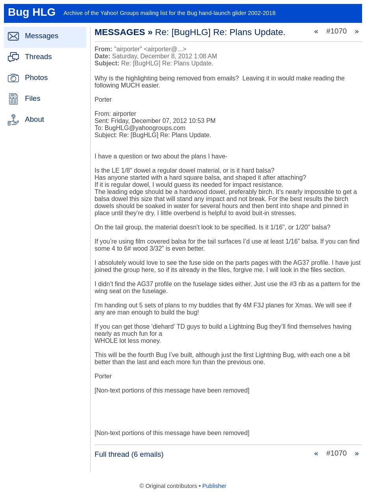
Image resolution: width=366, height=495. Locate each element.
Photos (36, 77)
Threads (38, 56)
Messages (41, 36)
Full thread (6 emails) (129, 454)
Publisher (215, 486)
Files (32, 98)
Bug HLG (32, 12)
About (34, 119)
